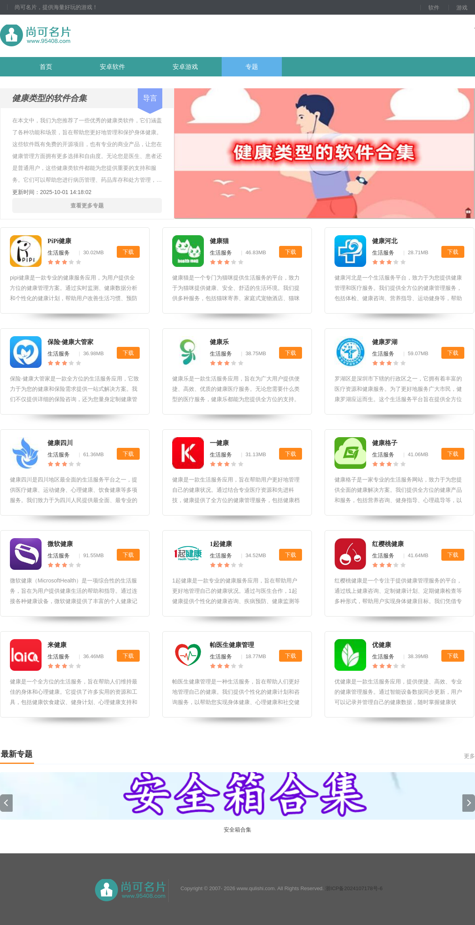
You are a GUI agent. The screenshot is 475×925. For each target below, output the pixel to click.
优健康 (381, 644)
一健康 (219, 443)
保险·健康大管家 (70, 342)
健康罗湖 (384, 342)
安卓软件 (112, 66)
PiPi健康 (59, 241)
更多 (469, 756)
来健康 (57, 644)
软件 (433, 7)
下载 (128, 252)
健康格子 (384, 443)
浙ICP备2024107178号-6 (354, 888)
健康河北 (384, 241)
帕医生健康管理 (232, 644)
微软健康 (60, 544)
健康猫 (219, 241)
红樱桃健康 (388, 544)
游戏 (461, 7)
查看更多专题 (87, 205)
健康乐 (219, 342)
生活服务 (59, 252)
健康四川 (60, 443)
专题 (251, 66)
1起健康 (221, 544)
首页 (46, 66)
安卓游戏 (185, 66)
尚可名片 (79, 36)
